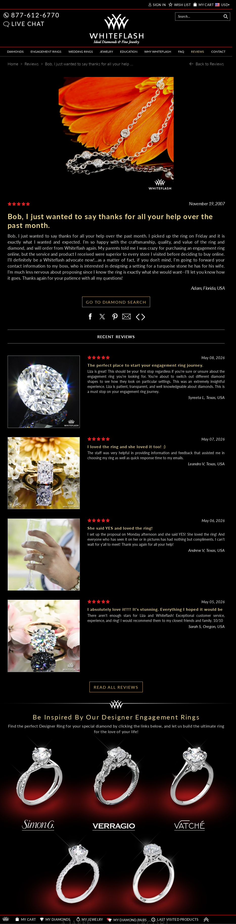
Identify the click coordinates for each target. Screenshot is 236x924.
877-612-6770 (35, 15)
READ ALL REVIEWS (116, 687)
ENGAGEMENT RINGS (46, 51)
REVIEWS (197, 51)
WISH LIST (182, 5)
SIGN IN (159, 5)
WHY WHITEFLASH (157, 51)
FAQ (181, 51)
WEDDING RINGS (80, 51)
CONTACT (218, 51)
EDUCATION (128, 51)
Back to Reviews (210, 63)
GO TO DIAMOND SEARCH (116, 302)
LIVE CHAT (28, 23)
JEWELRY (106, 51)
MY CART (206, 5)
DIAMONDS (15, 51)
